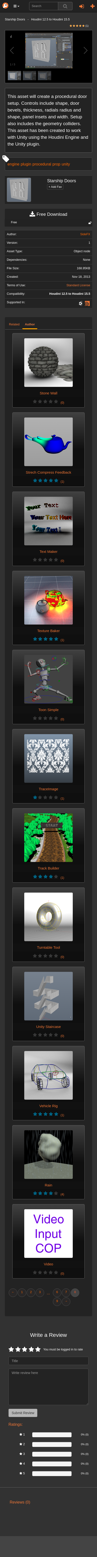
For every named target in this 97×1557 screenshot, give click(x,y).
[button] (16, 6)
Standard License (78, 285)
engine (13, 164)
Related (14, 324)
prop (56, 164)
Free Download (48, 214)
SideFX (85, 234)
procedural (41, 164)
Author (30, 324)
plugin (26, 164)
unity (66, 164)
